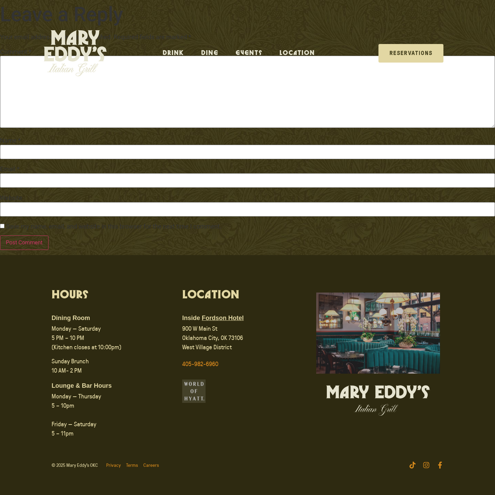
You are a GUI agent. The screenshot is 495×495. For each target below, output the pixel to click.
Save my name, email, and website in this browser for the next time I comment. (113, 226)
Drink (173, 53)
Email (10, 169)
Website (11, 198)
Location (297, 53)
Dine (209, 53)
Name (10, 141)
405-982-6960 (200, 364)
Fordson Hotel (223, 318)
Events (248, 53)
